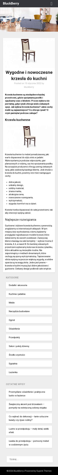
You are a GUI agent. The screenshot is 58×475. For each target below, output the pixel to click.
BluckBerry (11, 3)
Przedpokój (14, 337)
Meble (12, 302)
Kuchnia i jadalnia (17, 294)
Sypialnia (13, 363)
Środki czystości (17, 355)
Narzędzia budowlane (19, 311)
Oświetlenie (14, 328)
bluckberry (29, 87)
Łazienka (13, 372)
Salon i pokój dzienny (19, 346)
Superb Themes (44, 471)
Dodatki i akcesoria (18, 285)
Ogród (12, 320)
